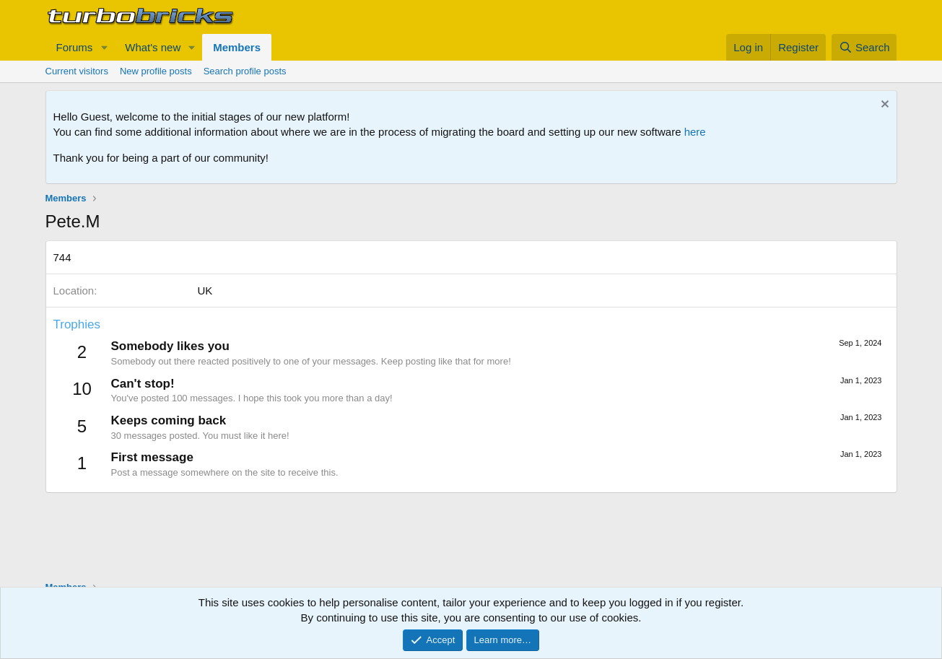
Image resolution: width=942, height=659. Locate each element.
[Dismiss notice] (883, 105)
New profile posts (156, 71)
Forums (74, 47)
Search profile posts (245, 71)
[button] (104, 47)
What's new (152, 47)
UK (205, 290)
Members (237, 47)
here (695, 132)
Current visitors (76, 71)
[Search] (864, 47)
